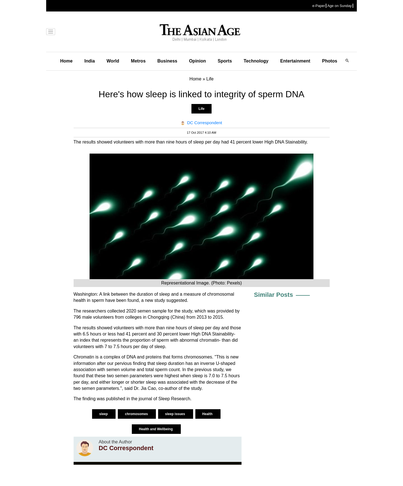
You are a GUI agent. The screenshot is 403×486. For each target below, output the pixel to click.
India (89, 61)
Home (66, 61)
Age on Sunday (339, 6)
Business (167, 61)
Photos (329, 61)
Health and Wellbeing (156, 429)
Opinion (197, 61)
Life (201, 109)
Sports (225, 61)
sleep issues (175, 414)
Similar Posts (273, 294)
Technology (256, 61)
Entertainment (295, 61)
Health (208, 414)
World (113, 61)
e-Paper (318, 6)
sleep (104, 414)
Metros (138, 61)
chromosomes (137, 414)
